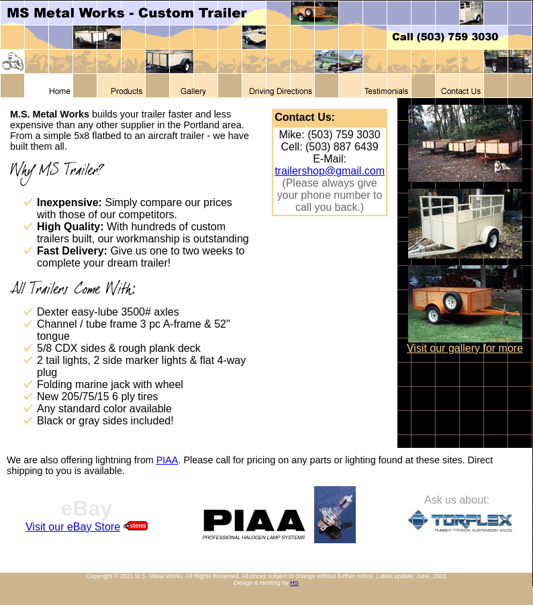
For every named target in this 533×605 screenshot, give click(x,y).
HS (294, 582)
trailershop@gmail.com (330, 171)
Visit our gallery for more (465, 348)
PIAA (167, 460)
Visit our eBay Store (73, 526)
